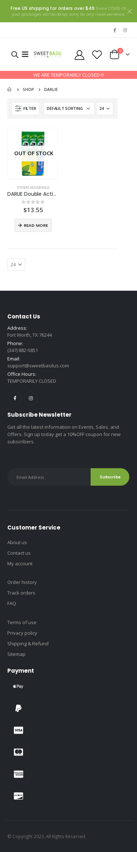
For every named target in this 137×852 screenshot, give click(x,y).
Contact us (19, 553)
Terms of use (22, 622)
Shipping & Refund (28, 643)
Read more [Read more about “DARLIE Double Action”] (36, 225)
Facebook (15, 398)
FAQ (11, 603)
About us (17, 542)
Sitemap (16, 654)
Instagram (31, 398)
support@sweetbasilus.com (38, 365)
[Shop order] (69, 108)
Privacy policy (22, 633)
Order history (22, 582)
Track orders (21, 592)
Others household (33, 187)
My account (20, 563)
